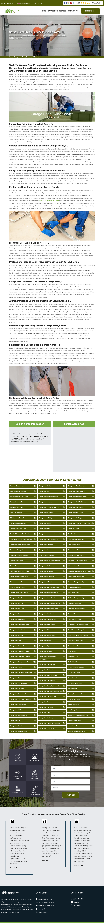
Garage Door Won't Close (75, 504)
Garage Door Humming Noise (18, 723)
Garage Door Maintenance (47, 547)
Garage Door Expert (16, 664)
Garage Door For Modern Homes (19, 691)
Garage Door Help (44, 488)
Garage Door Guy (15, 717)
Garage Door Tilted (44, 709)
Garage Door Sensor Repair (47, 661)
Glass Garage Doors (74, 541)
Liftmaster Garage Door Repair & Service (80, 568)
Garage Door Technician (46, 704)
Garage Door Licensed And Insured (49, 531)
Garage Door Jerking (45, 525)
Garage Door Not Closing (46, 563)
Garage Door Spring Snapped (47, 693)
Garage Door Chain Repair (17, 627)
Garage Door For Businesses (18, 680)
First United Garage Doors (17, 584)
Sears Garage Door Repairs (76, 675)
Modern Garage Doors (74, 584)
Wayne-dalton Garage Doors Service (79, 712)
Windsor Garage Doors (74, 717)
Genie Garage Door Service (76, 536)
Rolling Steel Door (73, 659)
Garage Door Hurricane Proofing (48, 493)
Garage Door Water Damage (76, 488)
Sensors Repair (72, 685)
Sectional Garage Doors (75, 680)
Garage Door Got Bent (16, 707)
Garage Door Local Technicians (48, 536)
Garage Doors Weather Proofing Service (80, 520)
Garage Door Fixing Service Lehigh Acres (26, 58)
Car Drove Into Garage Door (18, 520)
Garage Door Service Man (46, 667)
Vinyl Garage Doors (73, 707)
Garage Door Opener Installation (48, 589)
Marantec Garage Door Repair (77, 579)
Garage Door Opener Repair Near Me (49, 600)
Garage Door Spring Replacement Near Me (51, 688)
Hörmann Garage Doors (75, 563)
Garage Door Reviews (45, 648)
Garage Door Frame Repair (18, 701)
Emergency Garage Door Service (19, 568)
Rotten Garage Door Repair (76, 664)
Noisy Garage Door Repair (46, 552)
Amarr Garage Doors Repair (18, 488)
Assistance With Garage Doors (19, 493)
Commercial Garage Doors (17, 547)
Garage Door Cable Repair (17, 616)
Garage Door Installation (46, 499)
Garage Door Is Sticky (45, 515)
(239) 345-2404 (90, 11)
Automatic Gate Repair (17, 504)
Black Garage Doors (16, 509)
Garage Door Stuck (44, 699)
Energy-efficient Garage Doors (19, 573)
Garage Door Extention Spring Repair (21, 669)
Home (44, 11)
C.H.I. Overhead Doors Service (18, 515)
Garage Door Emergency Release (19, 648)
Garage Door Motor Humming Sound (49, 557)
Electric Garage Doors (16, 563)
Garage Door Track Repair (46, 725)
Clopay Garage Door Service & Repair (21, 536)
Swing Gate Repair (73, 701)
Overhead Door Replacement (76, 605)
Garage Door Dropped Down (18, 643)
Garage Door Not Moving (46, 568)
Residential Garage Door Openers (78, 632)
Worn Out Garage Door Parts (76, 728)
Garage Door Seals (15, 637)
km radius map (74, 445)
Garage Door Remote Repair (47, 632)
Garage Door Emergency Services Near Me (22, 659)
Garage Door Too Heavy (46, 715)
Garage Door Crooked (16, 632)
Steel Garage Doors (74, 696)
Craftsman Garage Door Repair (19, 552)
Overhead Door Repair (74, 600)
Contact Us (73, 11)
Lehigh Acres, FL (9, 3)
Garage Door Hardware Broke (18, 728)
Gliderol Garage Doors (74, 547)
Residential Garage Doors (75, 637)
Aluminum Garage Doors (17, 483)
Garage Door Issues (45, 520)
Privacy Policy (43, 909)
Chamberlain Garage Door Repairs (20, 531)
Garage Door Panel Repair (46, 611)
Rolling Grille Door (73, 653)
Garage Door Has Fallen (46, 483)
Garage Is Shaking (73, 525)
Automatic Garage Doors (17, 499)
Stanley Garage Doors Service (77, 691)
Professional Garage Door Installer (78, 621)
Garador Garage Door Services (19, 589)
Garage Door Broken (16, 611)
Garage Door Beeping (16, 600)
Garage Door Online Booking (47, 579)
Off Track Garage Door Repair (77, 595)
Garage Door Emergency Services (20, 653)
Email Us (39, 3)
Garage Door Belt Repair (17, 605)
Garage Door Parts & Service (47, 616)
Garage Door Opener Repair (47, 595)
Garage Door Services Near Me (48, 672)
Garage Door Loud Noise (46, 541)
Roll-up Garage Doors (74, 643)
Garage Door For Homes (17, 685)
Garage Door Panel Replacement (48, 605)
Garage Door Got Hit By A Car (18, 712)
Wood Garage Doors (74, 723)
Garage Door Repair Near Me (47, 643)
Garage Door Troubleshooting (76, 483)
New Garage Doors (73, 589)
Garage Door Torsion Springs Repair (49, 720)
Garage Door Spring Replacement (49, 683)
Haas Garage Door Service (76, 552)
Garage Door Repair (45, 637)
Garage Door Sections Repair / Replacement (48, 655)
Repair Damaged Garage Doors (77, 627)
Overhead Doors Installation (76, 611)
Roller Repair (72, 648)
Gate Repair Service (74, 531)
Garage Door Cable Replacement (19, 621)
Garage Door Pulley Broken (47, 621)
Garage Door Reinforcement (47, 627)
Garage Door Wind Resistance (77, 499)
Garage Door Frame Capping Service (20, 696)
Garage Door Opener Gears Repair (49, 584)
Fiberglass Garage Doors (17, 579)
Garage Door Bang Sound (17, 595)
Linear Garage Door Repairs (76, 573)
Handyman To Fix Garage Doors (77, 557)
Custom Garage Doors (16, 557)
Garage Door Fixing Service (18, 675)
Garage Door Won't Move (75, 509)
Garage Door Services (57, 11)
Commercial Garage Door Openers (20, 541)
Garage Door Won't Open (75, 515)
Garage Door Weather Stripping (77, 493)
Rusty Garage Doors (74, 669)
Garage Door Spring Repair (47, 677)
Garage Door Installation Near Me (49, 504)
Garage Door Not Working (46, 573)
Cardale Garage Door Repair (18, 525)
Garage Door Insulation (46, 509)
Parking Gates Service (74, 616)
